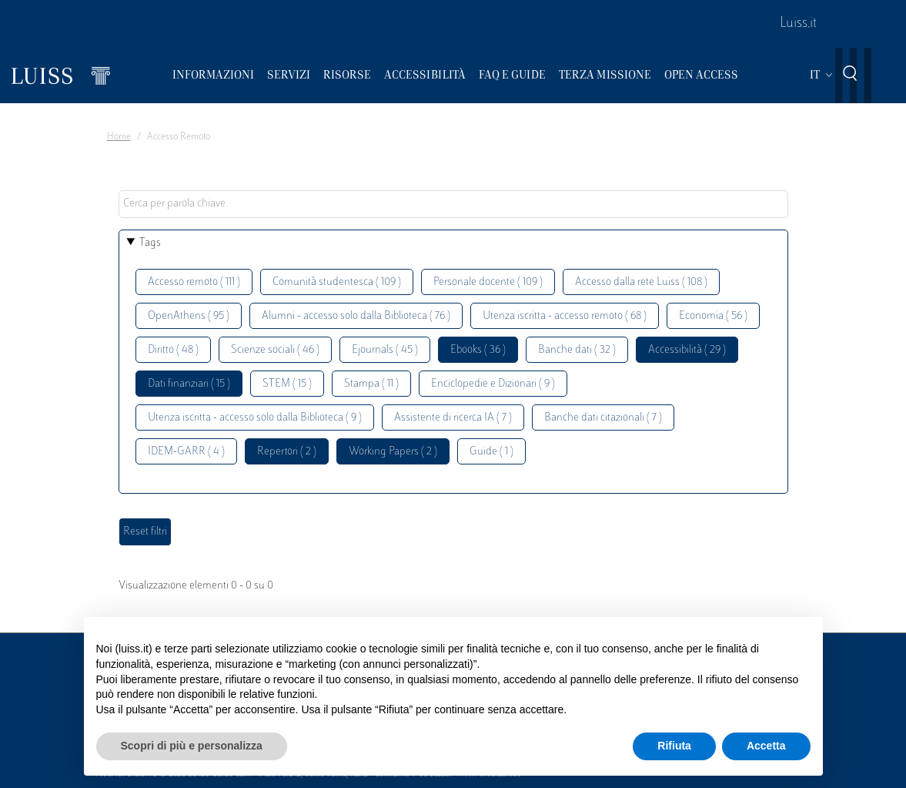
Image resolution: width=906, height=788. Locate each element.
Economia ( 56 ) (713, 316)
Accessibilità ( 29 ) (687, 350)
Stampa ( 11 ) (371, 384)
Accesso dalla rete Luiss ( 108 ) (641, 282)
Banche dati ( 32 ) (577, 350)
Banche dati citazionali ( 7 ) (603, 418)
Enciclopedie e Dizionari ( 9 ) (493, 384)
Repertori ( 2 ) (286, 452)
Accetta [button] (766, 745)
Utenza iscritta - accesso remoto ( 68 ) (565, 316)
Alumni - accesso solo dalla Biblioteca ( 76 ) (356, 316)
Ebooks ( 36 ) (478, 350)
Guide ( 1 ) (491, 452)
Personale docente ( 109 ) (488, 282)
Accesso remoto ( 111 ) (194, 282)
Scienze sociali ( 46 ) (275, 350)
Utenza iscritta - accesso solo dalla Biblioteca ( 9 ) (255, 418)
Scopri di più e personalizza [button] (191, 745)
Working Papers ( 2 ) (393, 452)
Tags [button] (150, 243)
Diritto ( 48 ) (173, 350)
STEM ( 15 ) (287, 384)
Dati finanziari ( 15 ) (189, 384)
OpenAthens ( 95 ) (188, 316)
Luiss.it (798, 24)
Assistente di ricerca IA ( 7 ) (453, 418)
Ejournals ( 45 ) (385, 350)
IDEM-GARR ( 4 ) (186, 452)
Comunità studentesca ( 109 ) (336, 282)
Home (119, 137)
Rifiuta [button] (674, 745)
